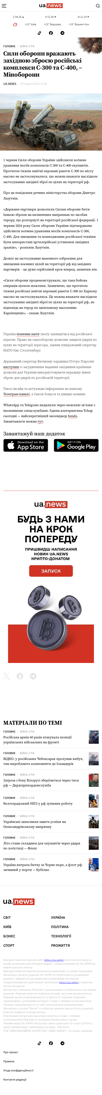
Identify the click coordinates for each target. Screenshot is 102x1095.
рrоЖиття (60, 945)
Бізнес (9, 936)
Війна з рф (27, 46)
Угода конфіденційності (18, 1070)
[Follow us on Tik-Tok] (39, 33)
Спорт (8, 945)
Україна (58, 917)
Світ (7, 917)
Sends (72, 416)
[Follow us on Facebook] (51, 33)
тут (40, 421)
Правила (8, 1061)
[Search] (97, 5)
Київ (7, 927)
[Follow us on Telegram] (62, 33)
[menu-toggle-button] (4, 5)
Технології (61, 936)
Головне (9, 46)
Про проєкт (10, 1052)
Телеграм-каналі (16, 394)
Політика (59, 927)
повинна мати (28, 334)
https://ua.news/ (54, 960)
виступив (11, 367)
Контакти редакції (14, 1080)
